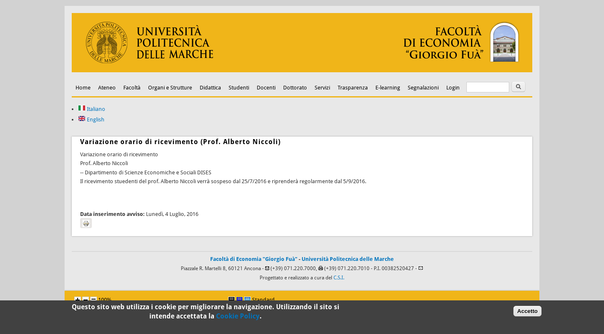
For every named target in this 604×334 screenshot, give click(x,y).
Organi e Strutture (170, 87)
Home (83, 87)
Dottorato (295, 87)
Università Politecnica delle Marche (348, 259)
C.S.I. (338, 278)
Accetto (527, 312)
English (91, 119)
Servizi (322, 87)
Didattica (210, 87)
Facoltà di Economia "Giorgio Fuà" (253, 259)
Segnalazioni (423, 87)
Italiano (91, 109)
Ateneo (107, 87)
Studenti (239, 87)
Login (453, 87)
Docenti (266, 87)
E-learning (387, 87)
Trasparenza (353, 87)
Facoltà (132, 87)
